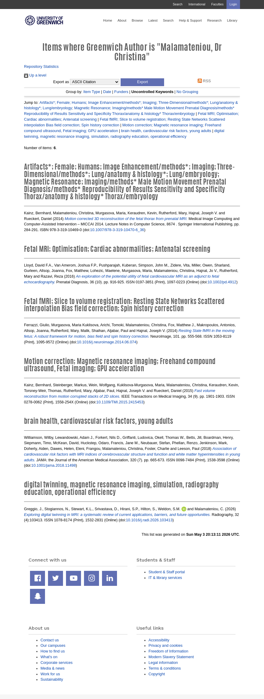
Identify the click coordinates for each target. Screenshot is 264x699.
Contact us (49, 640)
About (122, 20)
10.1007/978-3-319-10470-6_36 (117, 229)
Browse (137, 20)
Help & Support (190, 20)
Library (232, 20)
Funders (121, 91)
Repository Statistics (41, 66)
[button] (142, 82)
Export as (61, 82)
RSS (203, 81)
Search (177, 4)
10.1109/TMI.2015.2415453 (119, 402)
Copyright (156, 674)
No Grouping (187, 91)
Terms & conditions (164, 668)
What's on (48, 657)
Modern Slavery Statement (171, 657)
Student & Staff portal (166, 572)
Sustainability (51, 679)
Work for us (50, 674)
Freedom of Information (168, 651)
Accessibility (158, 640)
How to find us (52, 651)
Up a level (35, 75)
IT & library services (165, 577)
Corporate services (56, 662)
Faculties (217, 4)
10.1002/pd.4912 (222, 282)
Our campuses (52, 645)
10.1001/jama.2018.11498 (53, 465)
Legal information (163, 662)
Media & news (52, 668)
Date (107, 91)
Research (214, 20)
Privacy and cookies (165, 645)
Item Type (91, 91)
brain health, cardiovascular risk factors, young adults (166, 130)
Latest (153, 20)
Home (107, 20)
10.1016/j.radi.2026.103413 (149, 520)
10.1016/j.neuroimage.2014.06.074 (106, 342)
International (196, 4)
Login (233, 4)
